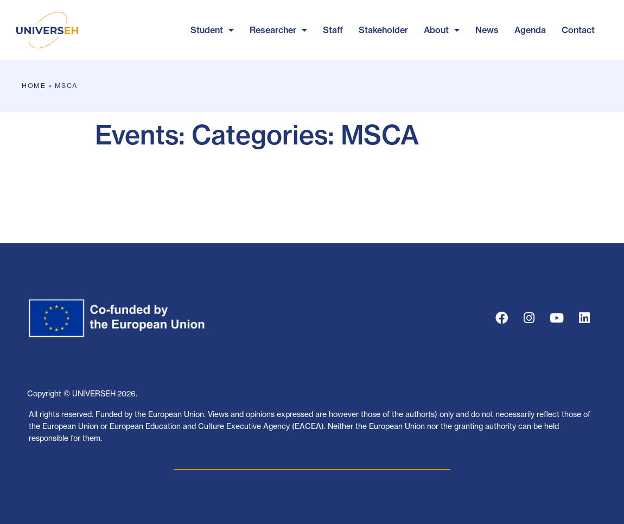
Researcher (278, 30)
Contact (578, 29)
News (487, 29)
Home (34, 85)
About (442, 30)
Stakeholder (383, 29)
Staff (333, 29)
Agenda (530, 29)
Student (212, 30)
